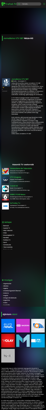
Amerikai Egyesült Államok (12, 291)
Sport (5, 242)
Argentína (6, 300)
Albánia (5, 286)
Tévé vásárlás (8, 247)
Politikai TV (6, 240)
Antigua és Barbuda (9, 298)
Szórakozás (7, 245)
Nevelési (6, 238)
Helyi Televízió (8, 230)
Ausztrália (6, 305)
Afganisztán (7, 284)
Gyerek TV (6, 228)
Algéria (5, 288)
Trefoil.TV (9, 4)
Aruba (5, 303)
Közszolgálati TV (8, 235)
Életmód (6, 226)
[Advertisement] (23, 21)
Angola (5, 295)
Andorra (6, 293)
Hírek (5, 233)
